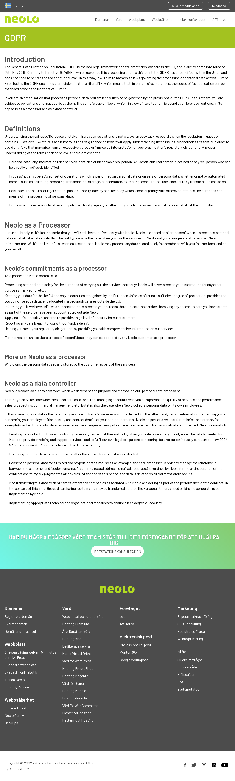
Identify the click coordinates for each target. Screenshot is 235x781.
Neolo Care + (14, 715)
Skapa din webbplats (20, 665)
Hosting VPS (71, 638)
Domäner (102, 19)
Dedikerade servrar (76, 646)
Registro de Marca (191, 631)
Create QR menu (17, 687)
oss (123, 616)
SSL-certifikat (16, 708)
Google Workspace (134, 659)
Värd (119, 19)
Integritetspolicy (69, 763)
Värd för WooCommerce (80, 705)
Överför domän (16, 624)
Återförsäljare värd (76, 631)
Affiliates (219, 19)
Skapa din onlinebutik (21, 672)
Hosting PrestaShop (77, 668)
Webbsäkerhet (163, 19)
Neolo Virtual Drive (76, 653)
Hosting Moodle (74, 690)
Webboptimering (190, 638)
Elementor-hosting (76, 713)
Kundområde (187, 667)
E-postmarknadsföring (195, 616)
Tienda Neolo (15, 679)
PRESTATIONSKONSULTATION (117, 551)
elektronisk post (193, 19)
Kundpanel (219, 6)
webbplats (137, 19)
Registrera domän (18, 616)
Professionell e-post (135, 645)
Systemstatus (188, 689)
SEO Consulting (189, 624)
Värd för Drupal (73, 683)
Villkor (49, 763)
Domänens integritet (20, 631)
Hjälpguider (186, 674)
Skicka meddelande (185, 6)
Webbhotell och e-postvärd (83, 616)
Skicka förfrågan (190, 659)
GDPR (89, 763)
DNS (180, 682)
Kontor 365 (128, 652)
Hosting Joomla (74, 698)
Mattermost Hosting (77, 720)
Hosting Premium (75, 624)
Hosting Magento (75, 676)
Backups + (13, 722)
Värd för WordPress (77, 661)
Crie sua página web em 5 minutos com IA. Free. (30, 654)
